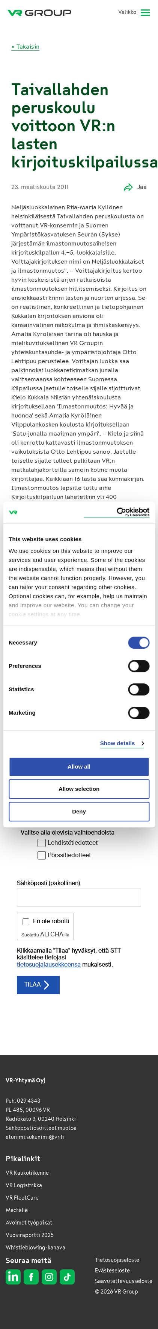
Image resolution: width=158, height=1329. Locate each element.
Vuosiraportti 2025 (30, 1235)
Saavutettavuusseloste (123, 1281)
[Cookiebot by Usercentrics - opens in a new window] (116, 512)
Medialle (17, 1210)
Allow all (79, 766)
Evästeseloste (112, 1271)
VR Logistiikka (24, 1185)
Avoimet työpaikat (29, 1223)
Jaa (135, 187)
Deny (79, 811)
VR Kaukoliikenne (27, 1173)
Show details (117, 743)
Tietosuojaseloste (117, 1260)
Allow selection (79, 789)
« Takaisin (25, 46)
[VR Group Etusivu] (42, 12)
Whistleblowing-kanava (35, 1248)
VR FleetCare (22, 1198)
